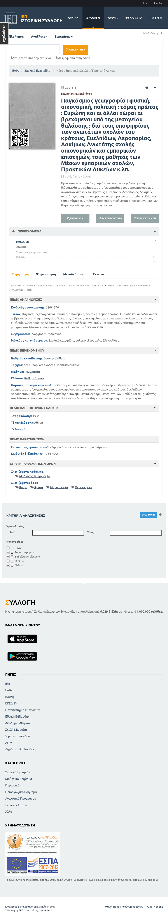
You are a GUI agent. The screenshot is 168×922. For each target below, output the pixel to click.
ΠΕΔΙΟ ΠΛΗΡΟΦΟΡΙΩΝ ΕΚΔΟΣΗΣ (86, 285)
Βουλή (9, 697)
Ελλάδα (21, 257)
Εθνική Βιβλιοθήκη (18, 716)
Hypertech (46, 910)
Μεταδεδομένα (74, 274)
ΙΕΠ (7, 683)
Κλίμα (23, 487)
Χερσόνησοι (83, 487)
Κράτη (38, 487)
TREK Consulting (28, 910)
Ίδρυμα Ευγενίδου (17, 736)
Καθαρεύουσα (34, 378)
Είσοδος (158, 3)
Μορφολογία (59, 487)
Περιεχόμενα (29, 231)
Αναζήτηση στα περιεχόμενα (30, 58)
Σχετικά (98, 274)
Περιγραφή (20, 274)
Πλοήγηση (16, 36)
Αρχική (73, 17)
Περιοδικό (12, 785)
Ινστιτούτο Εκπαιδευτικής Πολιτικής (25, 906)
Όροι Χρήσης (155, 906)
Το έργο (156, 17)
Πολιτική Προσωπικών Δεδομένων (123, 906)
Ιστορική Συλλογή (42, 18)
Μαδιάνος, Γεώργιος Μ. (34, 476)
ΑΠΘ (8, 742)
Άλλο (8, 811)
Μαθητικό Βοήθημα (18, 779)
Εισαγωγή (22, 241)
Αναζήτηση (39, 36)
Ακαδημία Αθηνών (17, 723)
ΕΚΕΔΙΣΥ (11, 703)
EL (144, 3)
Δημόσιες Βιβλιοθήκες (20, 749)
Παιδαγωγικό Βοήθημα (21, 792)
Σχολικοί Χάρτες (16, 805)
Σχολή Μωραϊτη (16, 729)
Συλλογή (93, 17)
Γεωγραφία (32, 371)
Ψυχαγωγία (133, 17)
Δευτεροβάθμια (54, 358)
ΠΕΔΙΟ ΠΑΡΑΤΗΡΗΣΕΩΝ (121, 285)
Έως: (90, 532)
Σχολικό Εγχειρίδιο (37, 70)
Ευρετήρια (64, 36)
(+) (162, 33)
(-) (164, 33)
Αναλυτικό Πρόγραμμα (20, 798)
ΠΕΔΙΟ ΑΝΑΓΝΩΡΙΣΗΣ (21, 285)
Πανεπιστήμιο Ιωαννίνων (22, 710)
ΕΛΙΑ (15, 70)
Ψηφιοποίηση (46, 274)
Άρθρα (112, 17)
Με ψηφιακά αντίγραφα (72, 58)
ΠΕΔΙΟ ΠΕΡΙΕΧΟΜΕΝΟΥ (50, 285)
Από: (13, 532)
